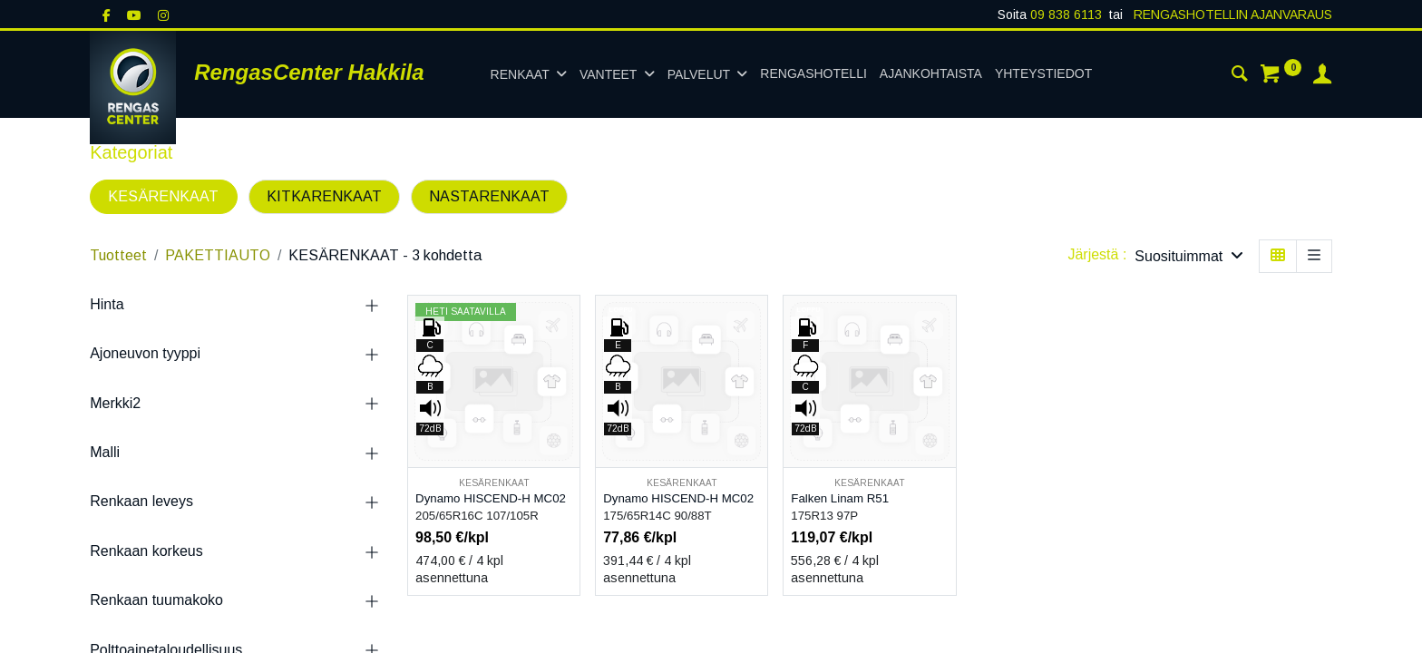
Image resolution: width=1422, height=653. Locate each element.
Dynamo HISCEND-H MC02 (490, 498)
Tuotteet (118, 255)
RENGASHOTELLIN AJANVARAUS (1231, 14)
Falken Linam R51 (840, 498)
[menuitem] (813, 74)
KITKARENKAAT (324, 196)
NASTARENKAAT (489, 196)
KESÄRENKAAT (163, 196)
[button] (1188, 256)
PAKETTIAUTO (217, 255)
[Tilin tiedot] (1322, 76)
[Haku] (1240, 76)
